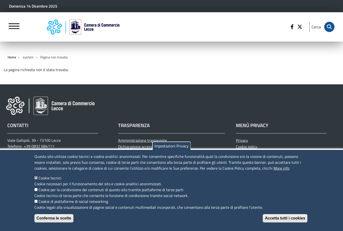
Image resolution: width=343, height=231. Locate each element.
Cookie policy (246, 147)
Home (12, 57)
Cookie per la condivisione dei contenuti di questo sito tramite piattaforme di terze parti (111, 194)
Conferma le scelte (54, 222)
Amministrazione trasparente (142, 140)
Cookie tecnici (50, 182)
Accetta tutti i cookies (285, 222)
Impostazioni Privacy (171, 150)
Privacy (242, 140)
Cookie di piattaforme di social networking (73, 206)
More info (281, 172)
